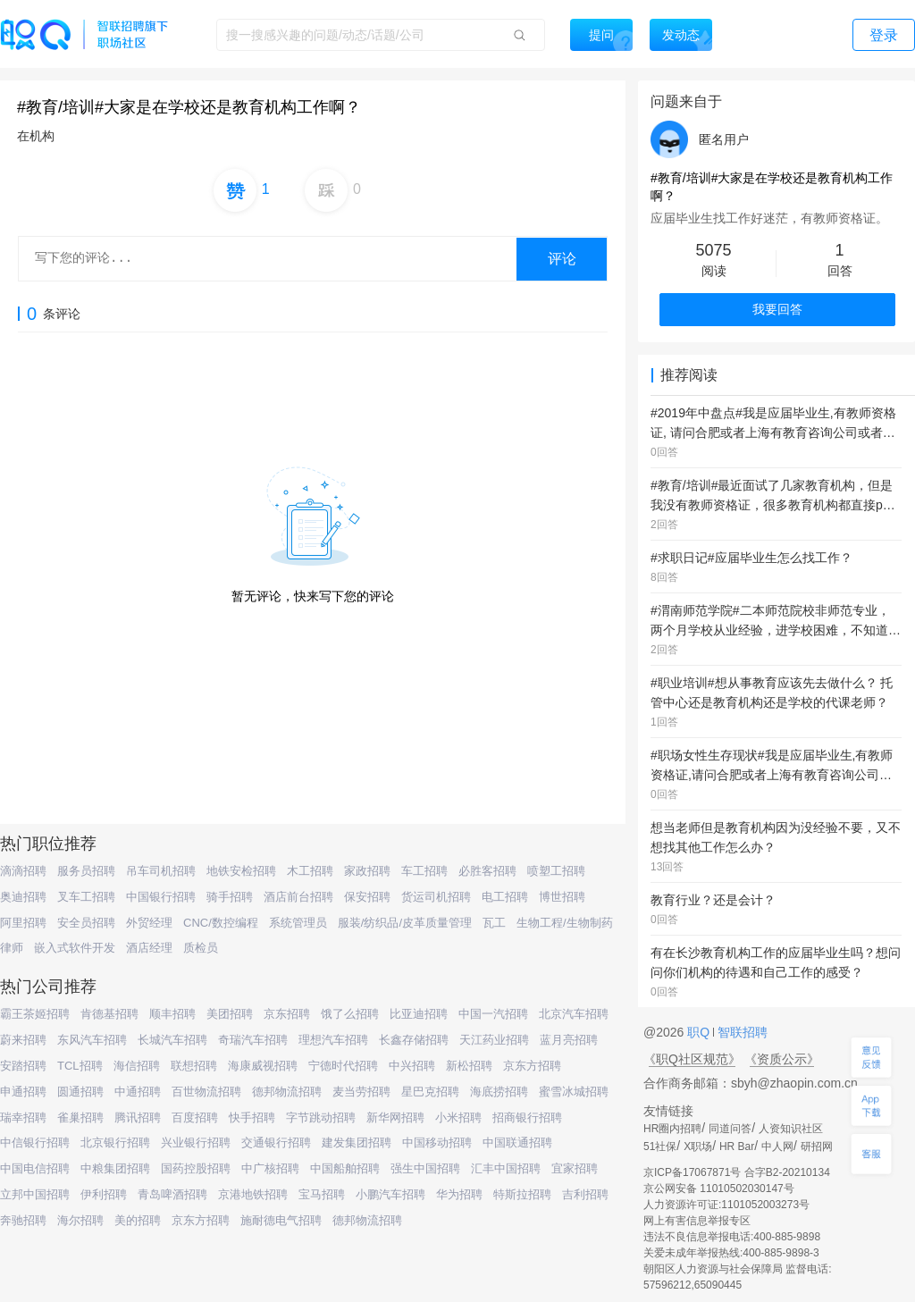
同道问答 (730, 1128)
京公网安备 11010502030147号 (718, 1188)
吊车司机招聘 (161, 871)
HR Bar (736, 1146)
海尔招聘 (80, 1220)
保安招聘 (367, 896)
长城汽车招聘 (172, 1039)
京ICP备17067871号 (692, 1172)
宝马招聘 (321, 1194)
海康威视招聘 (263, 1065)
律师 (11, 947)
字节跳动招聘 (321, 1117)
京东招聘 (287, 1014)
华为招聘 (459, 1194)
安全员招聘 (86, 922)
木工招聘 (310, 871)
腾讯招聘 (137, 1117)
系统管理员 (298, 922)
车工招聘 (424, 871)
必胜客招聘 (487, 871)
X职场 (698, 1146)
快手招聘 (252, 1117)
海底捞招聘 (499, 1091)
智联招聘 (741, 1032)
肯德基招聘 (109, 1014)
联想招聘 (194, 1065)
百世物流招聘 (206, 1091)
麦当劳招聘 (361, 1091)
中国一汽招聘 (493, 1014)
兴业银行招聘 (196, 1142)
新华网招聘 (395, 1117)
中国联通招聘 (517, 1142)
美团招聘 (229, 1014)
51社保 (659, 1146)
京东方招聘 (532, 1065)
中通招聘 (137, 1091)
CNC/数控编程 (220, 922)
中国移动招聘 (437, 1142)
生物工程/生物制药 (564, 922)
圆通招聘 (80, 1091)
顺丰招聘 (172, 1014)
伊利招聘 (103, 1194)
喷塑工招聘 (556, 871)
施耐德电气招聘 (281, 1220)
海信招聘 (136, 1065)
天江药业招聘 (494, 1039)
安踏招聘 (23, 1065)
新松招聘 (469, 1065)
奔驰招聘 (23, 1220)
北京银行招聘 (115, 1142)
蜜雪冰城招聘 (574, 1091)
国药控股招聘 (196, 1168)
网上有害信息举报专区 (697, 1220)
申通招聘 (23, 1091)
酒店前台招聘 (298, 896)
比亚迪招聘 (419, 1014)
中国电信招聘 (35, 1168)
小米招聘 (458, 1117)
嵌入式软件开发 (74, 947)
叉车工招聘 (86, 896)
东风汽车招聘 (92, 1039)
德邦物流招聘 (287, 1091)
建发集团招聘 (356, 1142)
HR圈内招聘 (672, 1128)
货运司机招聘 (436, 896)
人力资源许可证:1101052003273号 (726, 1204)
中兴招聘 (412, 1065)
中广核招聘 (270, 1168)
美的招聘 (137, 1220)
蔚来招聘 (23, 1039)
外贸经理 (149, 922)
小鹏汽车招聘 (390, 1194)
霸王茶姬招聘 (35, 1014)
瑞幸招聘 (23, 1117)
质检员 (200, 947)
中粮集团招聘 (115, 1168)
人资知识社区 (791, 1128)
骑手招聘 (229, 896)
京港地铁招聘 (253, 1194)
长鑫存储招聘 (414, 1039)
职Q (700, 1032)
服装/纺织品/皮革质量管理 (405, 922)
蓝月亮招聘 (569, 1039)
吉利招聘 (585, 1194)
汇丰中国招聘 (506, 1168)
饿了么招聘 (350, 1014)
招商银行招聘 (527, 1117)
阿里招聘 (23, 922)
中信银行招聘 (35, 1142)
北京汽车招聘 (574, 1014)
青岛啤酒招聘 (172, 1194)
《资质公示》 (781, 1059)
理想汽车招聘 (333, 1039)
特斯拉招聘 (522, 1194)
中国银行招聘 (161, 896)
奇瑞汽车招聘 (253, 1039)
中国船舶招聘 (345, 1168)
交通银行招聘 (276, 1142)
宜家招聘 (574, 1168)
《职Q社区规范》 (692, 1059)
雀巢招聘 (80, 1117)
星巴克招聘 (430, 1091)
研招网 (817, 1146)
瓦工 (494, 922)
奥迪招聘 (23, 896)
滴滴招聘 (23, 871)
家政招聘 (367, 871)
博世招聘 (562, 896)
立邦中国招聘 (35, 1194)
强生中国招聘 (425, 1168)
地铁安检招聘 (241, 871)
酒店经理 (149, 947)
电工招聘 (505, 896)
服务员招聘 (86, 871)
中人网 (777, 1146)
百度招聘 (195, 1117)
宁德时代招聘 (343, 1065)
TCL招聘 (80, 1065)
